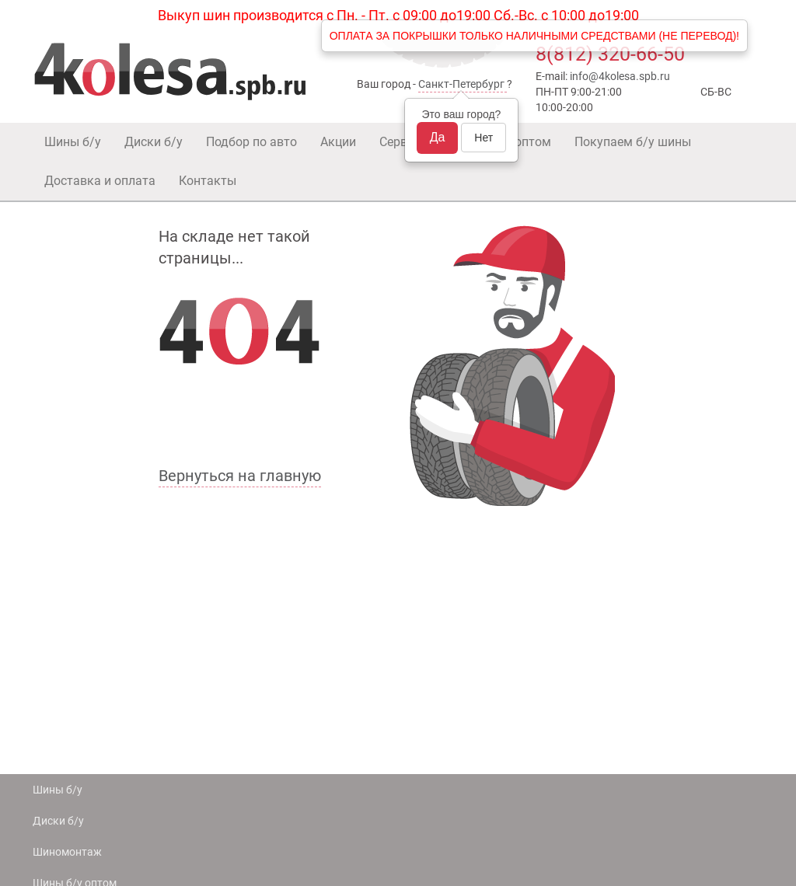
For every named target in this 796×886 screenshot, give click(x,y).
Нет (483, 137)
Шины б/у (72, 141)
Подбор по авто (251, 141)
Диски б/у (153, 141)
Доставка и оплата (99, 180)
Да (437, 137)
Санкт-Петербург (461, 84)
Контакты (207, 180)
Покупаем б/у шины (632, 141)
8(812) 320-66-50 (610, 54)
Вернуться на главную (240, 475)
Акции (338, 141)
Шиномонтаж (67, 852)
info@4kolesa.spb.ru (620, 76)
